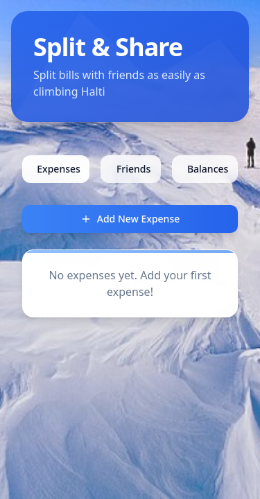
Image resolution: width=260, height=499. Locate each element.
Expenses (58, 168)
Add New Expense (130, 218)
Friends (133, 168)
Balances (207, 168)
